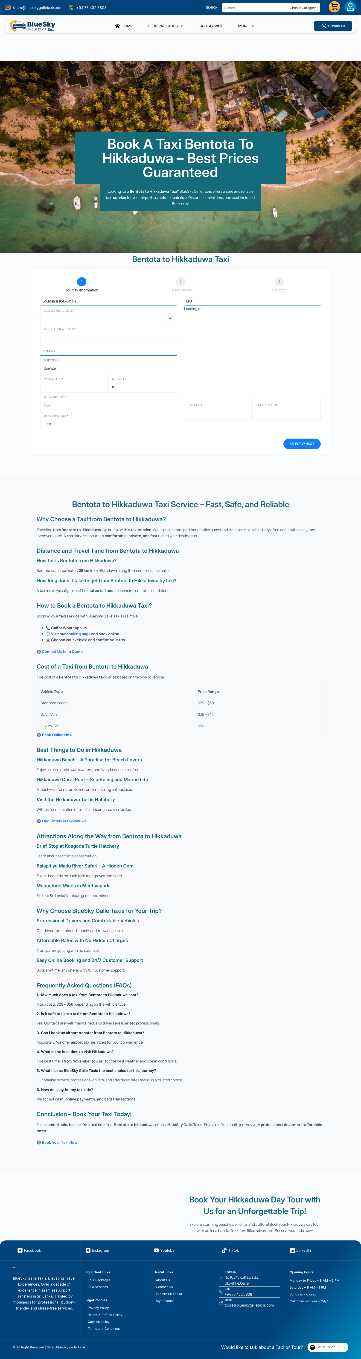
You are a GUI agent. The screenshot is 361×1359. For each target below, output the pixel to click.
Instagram (100, 1250)
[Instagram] (88, 1250)
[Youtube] (156, 1250)
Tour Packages (166, 26)
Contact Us (164, 1287)
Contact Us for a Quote (62, 651)
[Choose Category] (305, 7)
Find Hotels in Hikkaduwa (64, 821)
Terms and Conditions (104, 1328)
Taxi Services (98, 1287)
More (246, 26)
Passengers (53, 379)
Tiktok (233, 1250)
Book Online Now (57, 735)
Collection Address (59, 310)
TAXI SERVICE (211, 26)
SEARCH (211, 7)
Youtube (167, 1250)
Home (124, 26)
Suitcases (119, 379)
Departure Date (56, 397)
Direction (52, 360)
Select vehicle (302, 444)
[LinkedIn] (292, 1250)
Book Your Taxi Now (59, 1142)
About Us (163, 1280)
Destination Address (60, 329)
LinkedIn (303, 1250)
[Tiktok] (224, 1250)
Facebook (32, 1250)
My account (165, 1301)
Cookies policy (99, 1322)
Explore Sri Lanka (169, 1294)
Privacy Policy (98, 1308)
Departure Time (56, 415)
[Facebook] (20, 1250)
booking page (78, 633)
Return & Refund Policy (105, 1315)
